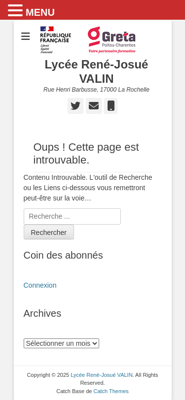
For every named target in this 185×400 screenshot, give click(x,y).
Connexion (40, 285)
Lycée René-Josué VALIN (96, 71)
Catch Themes (110, 391)
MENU (40, 12)
